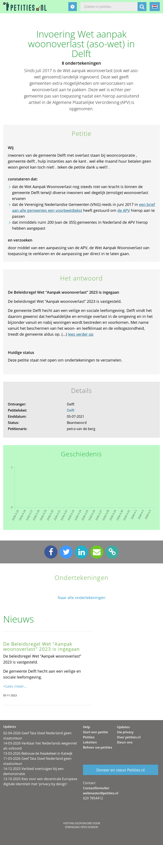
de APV (123, 210)
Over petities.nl (129, 737)
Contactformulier (96, 788)
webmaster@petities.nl (100, 793)
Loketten (90, 742)
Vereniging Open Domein (81, 827)
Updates (123, 727)
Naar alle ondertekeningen (81, 597)
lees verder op (80, 334)
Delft (70, 410)
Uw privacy (125, 732)
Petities (88, 737)
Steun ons (124, 742)
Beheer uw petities (97, 747)
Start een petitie (95, 732)
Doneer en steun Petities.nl (120, 769)
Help (86, 727)
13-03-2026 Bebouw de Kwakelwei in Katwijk (37, 753)
